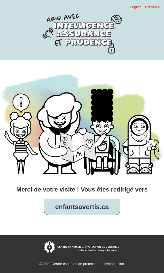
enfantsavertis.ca (82, 206)
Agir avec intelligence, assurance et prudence (82, 33)
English (135, 7)
